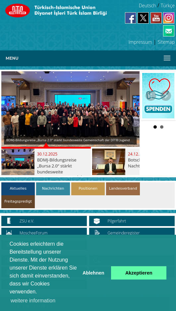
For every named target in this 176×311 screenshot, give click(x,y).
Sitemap (166, 42)
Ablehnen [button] (93, 273)
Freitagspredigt (18, 201)
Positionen (88, 188)
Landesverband (123, 188)
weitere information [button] (33, 300)
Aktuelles (18, 188)
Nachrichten (53, 188)
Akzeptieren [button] (138, 273)
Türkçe (168, 5)
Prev (151, 96)
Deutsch (147, 5)
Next (165, 96)
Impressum (140, 42)
